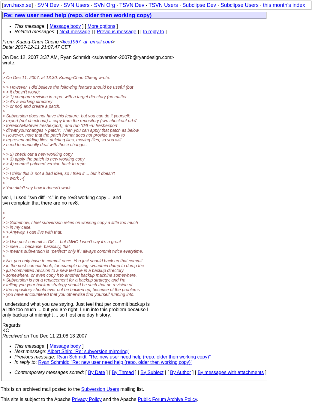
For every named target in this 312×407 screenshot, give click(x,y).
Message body (65, 26)
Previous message (116, 31)
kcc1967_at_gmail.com (87, 41)
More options (102, 26)
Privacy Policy (87, 399)
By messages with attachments (231, 372)
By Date (96, 372)
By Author (180, 372)
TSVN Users (163, 5)
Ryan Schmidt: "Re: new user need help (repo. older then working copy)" (134, 356)
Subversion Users (100, 389)
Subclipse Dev (199, 5)
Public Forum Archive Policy (167, 399)
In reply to (153, 31)
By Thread (123, 372)
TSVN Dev (131, 5)
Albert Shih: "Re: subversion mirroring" (88, 351)
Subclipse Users (239, 5)
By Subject (151, 372)
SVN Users (76, 5)
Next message (74, 31)
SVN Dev (48, 5)
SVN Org (104, 5)
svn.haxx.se (18, 5)
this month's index (284, 5)
